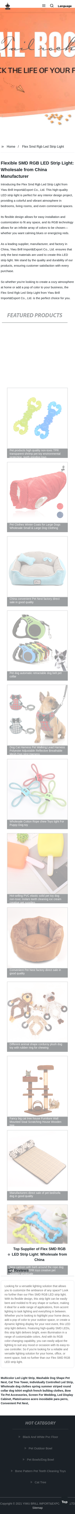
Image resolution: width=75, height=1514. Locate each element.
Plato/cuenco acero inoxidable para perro (40, 1399)
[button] (43, 6)
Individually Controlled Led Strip (51, 1382)
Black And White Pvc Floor (40, 1437)
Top (65, 1502)
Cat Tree (41, 1482)
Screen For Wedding (42, 1394)
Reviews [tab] (18, 1270)
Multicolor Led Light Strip (18, 1378)
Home (11, 146)
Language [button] (65, 6)
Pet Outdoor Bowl (41, 1448)
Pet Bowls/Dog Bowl (40, 1459)
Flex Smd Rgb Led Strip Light (43, 146)
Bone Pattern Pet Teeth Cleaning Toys (40, 1471)
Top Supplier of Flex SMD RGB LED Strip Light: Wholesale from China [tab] (37, 1254)
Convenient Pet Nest (14, 1403)
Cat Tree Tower (18, 1382)
